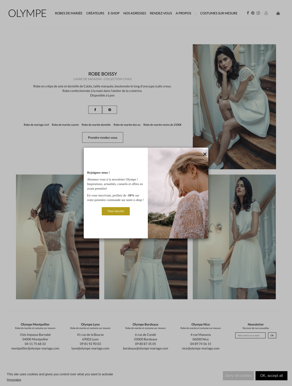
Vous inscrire (115, 211)
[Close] (205, 154)
